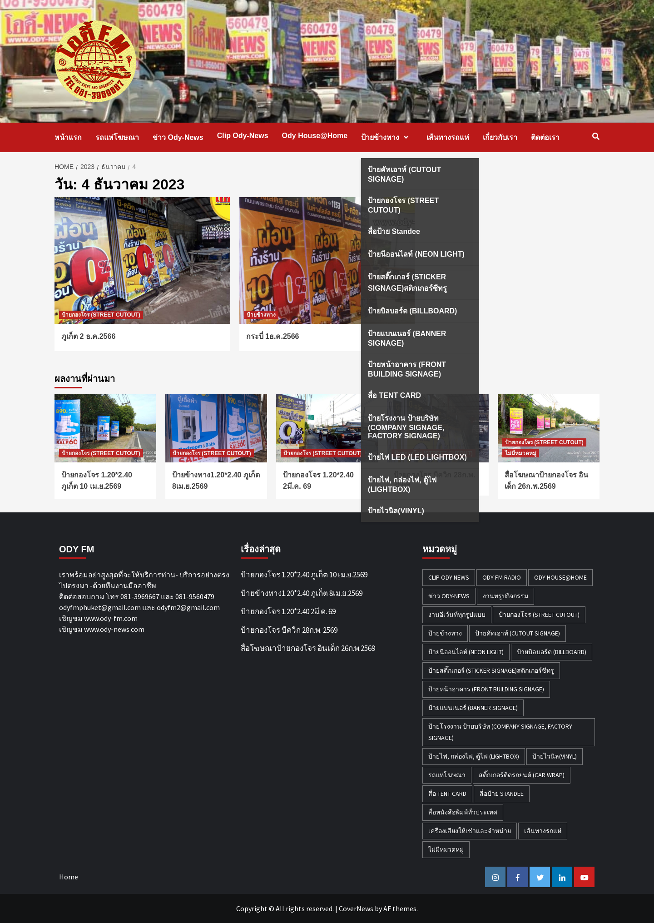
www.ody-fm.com (111, 618)
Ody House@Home (315, 135)
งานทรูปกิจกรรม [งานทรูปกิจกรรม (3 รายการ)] (505, 596)
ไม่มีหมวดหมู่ (520, 453)
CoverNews (356, 908)
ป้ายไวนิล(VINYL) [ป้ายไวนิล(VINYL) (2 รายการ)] (554, 756)
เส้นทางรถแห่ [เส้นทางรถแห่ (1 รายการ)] (542, 831)
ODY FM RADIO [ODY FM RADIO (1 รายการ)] (501, 577)
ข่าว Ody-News (178, 137)
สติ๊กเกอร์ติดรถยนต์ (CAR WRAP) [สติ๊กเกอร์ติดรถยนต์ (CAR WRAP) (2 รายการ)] (522, 775)
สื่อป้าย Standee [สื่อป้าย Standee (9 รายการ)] (502, 793)
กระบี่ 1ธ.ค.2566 (272, 336)
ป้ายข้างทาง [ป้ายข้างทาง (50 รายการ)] (445, 633)
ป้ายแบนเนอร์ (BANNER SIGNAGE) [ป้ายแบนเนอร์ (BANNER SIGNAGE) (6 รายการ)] (473, 708)
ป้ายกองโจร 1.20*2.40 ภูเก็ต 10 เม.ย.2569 (304, 575)
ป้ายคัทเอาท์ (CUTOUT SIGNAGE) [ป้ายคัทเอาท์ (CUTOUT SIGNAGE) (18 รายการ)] (517, 633)
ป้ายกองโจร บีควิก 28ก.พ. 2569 (289, 630)
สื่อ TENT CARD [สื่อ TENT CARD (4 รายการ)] (447, 793)
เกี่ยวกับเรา (500, 137)
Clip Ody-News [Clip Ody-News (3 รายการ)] (448, 577)
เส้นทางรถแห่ (447, 137)
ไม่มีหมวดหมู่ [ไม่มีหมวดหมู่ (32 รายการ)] (446, 849)
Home (68, 876)
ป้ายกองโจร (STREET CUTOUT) (101, 315)
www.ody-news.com (114, 629)
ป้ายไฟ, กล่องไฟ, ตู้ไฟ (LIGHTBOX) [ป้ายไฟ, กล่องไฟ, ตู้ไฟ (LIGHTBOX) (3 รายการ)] (473, 756)
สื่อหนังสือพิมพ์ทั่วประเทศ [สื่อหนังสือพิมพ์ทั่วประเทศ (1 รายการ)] (462, 812)
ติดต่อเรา (545, 137)
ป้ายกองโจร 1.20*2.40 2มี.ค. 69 (288, 611)
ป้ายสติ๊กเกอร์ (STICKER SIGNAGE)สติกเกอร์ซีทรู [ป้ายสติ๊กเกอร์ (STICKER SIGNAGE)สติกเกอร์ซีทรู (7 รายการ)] (491, 670)
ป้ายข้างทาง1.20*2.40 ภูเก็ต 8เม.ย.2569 (301, 593)
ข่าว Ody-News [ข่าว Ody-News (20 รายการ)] (449, 596)
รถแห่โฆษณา (117, 137)
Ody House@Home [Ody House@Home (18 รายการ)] (560, 577)
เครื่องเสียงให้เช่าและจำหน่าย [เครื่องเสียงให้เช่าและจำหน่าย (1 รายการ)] (469, 831)
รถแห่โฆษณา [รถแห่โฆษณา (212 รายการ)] (447, 775)
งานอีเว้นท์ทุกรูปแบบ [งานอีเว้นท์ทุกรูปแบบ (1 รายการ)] (457, 614)
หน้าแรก (68, 137)
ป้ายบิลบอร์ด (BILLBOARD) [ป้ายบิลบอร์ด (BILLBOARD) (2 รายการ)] (551, 652)
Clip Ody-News (242, 135)
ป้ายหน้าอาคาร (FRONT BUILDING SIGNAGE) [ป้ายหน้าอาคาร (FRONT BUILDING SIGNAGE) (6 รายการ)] (486, 689)
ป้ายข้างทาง (387, 137)
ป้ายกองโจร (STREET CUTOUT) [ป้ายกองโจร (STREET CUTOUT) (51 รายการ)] (539, 614)
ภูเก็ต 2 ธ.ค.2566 (88, 336)
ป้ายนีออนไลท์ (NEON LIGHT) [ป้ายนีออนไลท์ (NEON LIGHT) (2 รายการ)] (466, 652)
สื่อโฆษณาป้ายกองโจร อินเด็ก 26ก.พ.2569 (308, 648)
